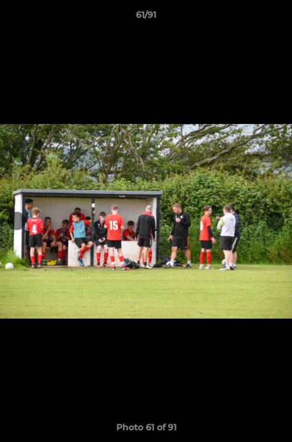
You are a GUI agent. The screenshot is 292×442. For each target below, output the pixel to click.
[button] (277, 17)
